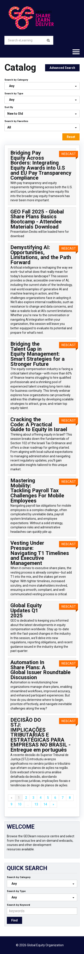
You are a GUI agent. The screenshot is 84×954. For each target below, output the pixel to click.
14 (45, 804)
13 (36, 804)
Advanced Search (62, 68)
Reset (71, 137)
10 (19, 804)
